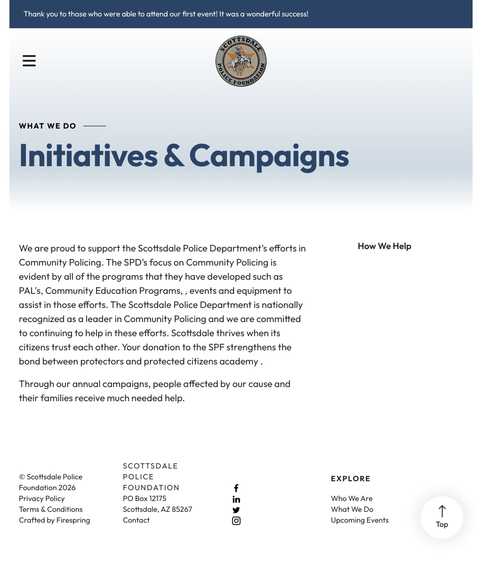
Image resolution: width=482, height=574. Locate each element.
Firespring (73, 530)
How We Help (384, 256)
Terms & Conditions (51, 520)
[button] (29, 61)
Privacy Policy (42, 509)
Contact (136, 530)
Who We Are (352, 509)
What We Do (352, 520)
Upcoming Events (360, 530)
